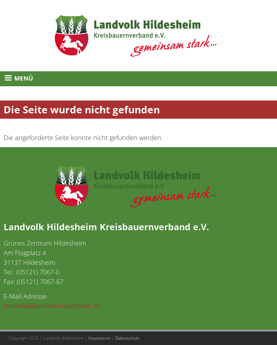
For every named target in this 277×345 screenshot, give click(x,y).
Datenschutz (127, 338)
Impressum (99, 338)
